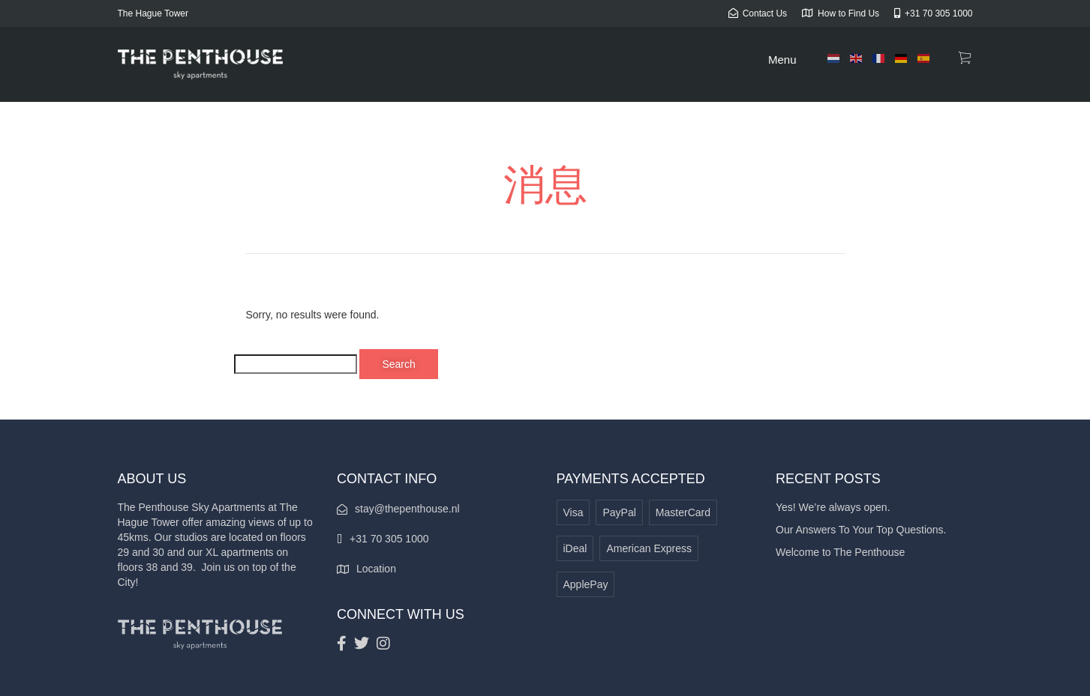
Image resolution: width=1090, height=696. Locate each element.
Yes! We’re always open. (833, 507)
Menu (782, 59)
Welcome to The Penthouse (840, 552)
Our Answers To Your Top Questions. (861, 530)
